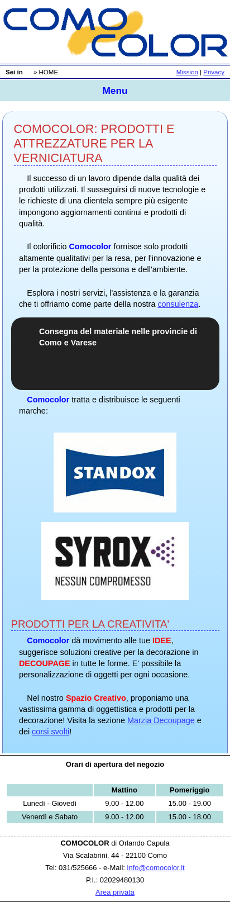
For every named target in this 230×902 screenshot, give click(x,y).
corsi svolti (50, 731)
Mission (187, 72)
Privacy (213, 72)
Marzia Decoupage (161, 720)
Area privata (115, 892)
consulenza (177, 304)
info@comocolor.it (156, 867)
